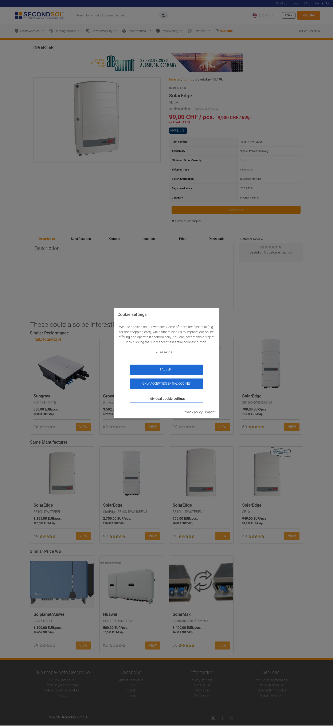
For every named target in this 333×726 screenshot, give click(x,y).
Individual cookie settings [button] (166, 396)
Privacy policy (193, 409)
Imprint (210, 409)
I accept (166, 369)
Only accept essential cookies (166, 380)
